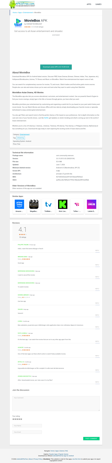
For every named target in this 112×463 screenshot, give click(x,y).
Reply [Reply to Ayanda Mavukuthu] (97, 382)
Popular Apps (53, 454)
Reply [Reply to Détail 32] (97, 370)
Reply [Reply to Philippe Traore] (97, 250)
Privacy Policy (38, 459)
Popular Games (63, 454)
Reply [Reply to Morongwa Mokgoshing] (97, 277)
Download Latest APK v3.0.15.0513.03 (56, 67)
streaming (20, 138)
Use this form (76, 459)
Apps (89, 4)
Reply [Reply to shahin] (97, 315)
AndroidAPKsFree (22, 459)
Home (15, 12)
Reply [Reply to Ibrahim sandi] (97, 265)
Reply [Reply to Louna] (97, 327)
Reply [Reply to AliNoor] (97, 356)
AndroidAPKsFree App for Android (63, 456)
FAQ (66, 451)
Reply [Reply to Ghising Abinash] (97, 303)
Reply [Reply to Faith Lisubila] (97, 341)
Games (98, 4)
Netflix (46, 118)
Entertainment (28, 12)
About (31, 459)
